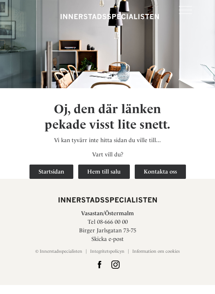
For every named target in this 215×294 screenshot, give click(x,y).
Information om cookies (156, 251)
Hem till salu (104, 171)
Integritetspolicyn (107, 251)
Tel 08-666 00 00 (108, 221)
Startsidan (51, 171)
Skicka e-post (107, 239)
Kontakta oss (160, 171)
